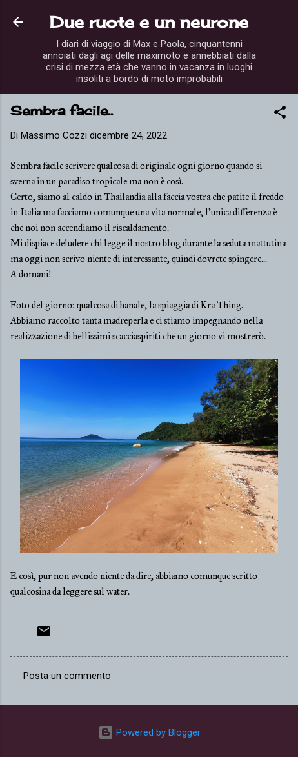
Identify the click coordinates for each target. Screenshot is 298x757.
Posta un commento (67, 676)
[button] (280, 114)
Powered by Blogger (149, 732)
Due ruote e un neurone (149, 22)
